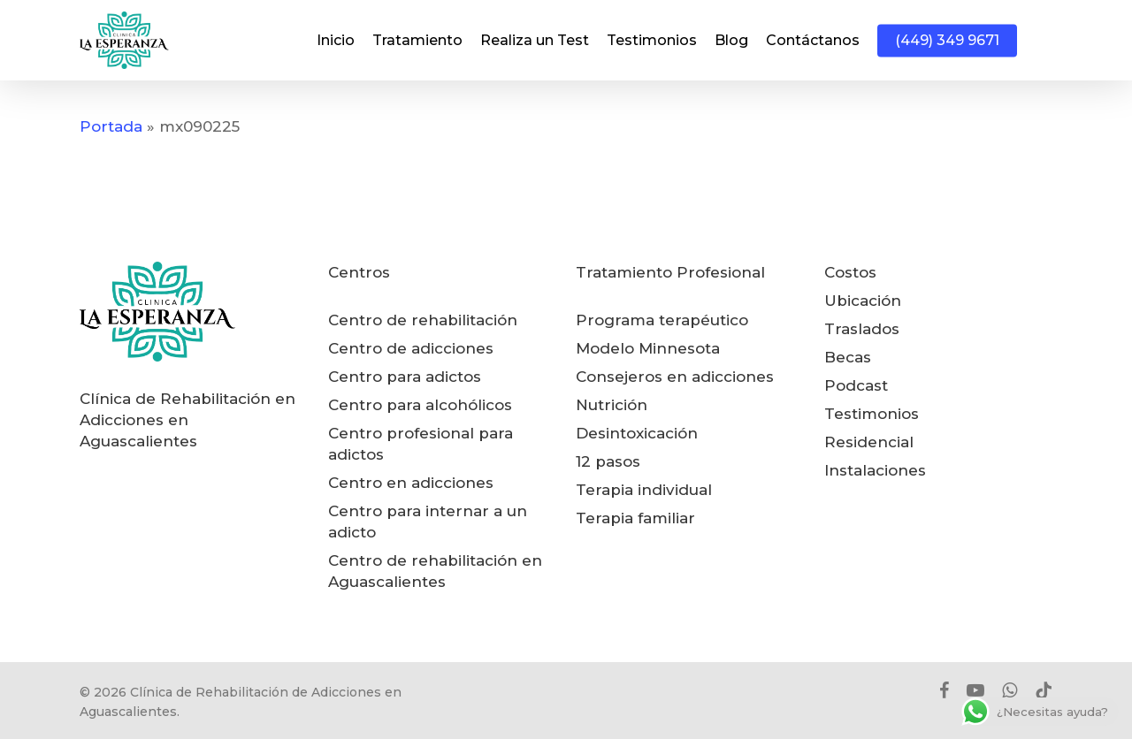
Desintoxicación (637, 433)
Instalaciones (875, 470)
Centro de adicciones (410, 348)
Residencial (869, 442)
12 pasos (608, 461)
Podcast (856, 385)
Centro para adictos (404, 376)
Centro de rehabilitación (422, 320)
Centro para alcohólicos (420, 405)
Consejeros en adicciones (675, 376)
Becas (847, 357)
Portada (111, 126)
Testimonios (871, 414)
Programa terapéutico (662, 320)
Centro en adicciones (410, 482)
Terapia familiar (635, 518)
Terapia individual (644, 490)
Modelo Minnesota (648, 348)
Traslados (861, 329)
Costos (850, 272)
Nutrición (611, 405)
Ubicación (862, 300)
